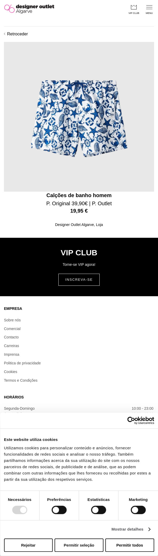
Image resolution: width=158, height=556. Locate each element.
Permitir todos (129, 545)
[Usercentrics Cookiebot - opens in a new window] (131, 420)
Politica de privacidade (22, 363)
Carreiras (11, 346)
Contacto (11, 337)
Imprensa (11, 354)
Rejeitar (28, 545)
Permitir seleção (79, 545)
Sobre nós (12, 320)
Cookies (10, 372)
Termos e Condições (21, 380)
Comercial (12, 329)
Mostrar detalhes (127, 529)
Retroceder (16, 34)
